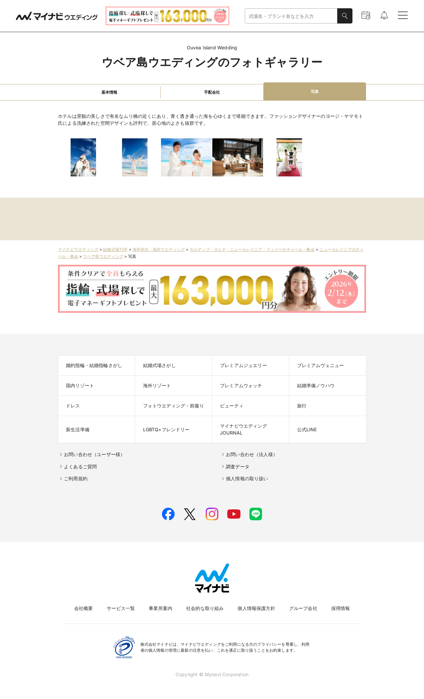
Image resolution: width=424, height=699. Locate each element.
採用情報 (340, 608)
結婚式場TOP (115, 249)
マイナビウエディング (78, 249)
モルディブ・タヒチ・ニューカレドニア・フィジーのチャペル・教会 (252, 249)
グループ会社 (303, 608)
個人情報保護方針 (256, 608)
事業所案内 (160, 608)
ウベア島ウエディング (103, 256)
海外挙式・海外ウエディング (158, 249)
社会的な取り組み (205, 608)
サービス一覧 (121, 608)
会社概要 (83, 608)
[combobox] (291, 16)
